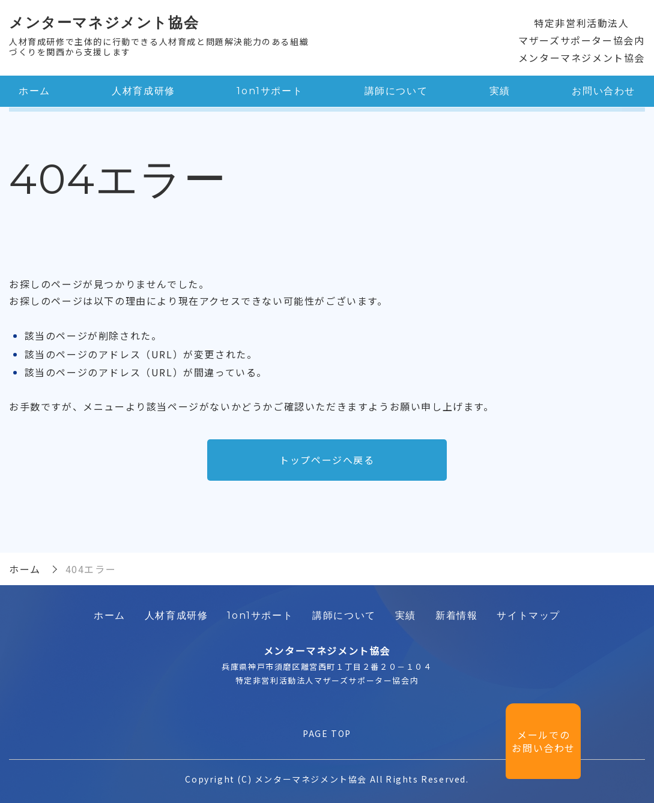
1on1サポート (270, 91)
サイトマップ (528, 615)
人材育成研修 (143, 91)
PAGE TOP (327, 733)
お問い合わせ (603, 91)
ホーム (34, 91)
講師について (396, 91)
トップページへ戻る (326, 460)
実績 (499, 91)
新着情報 (456, 615)
